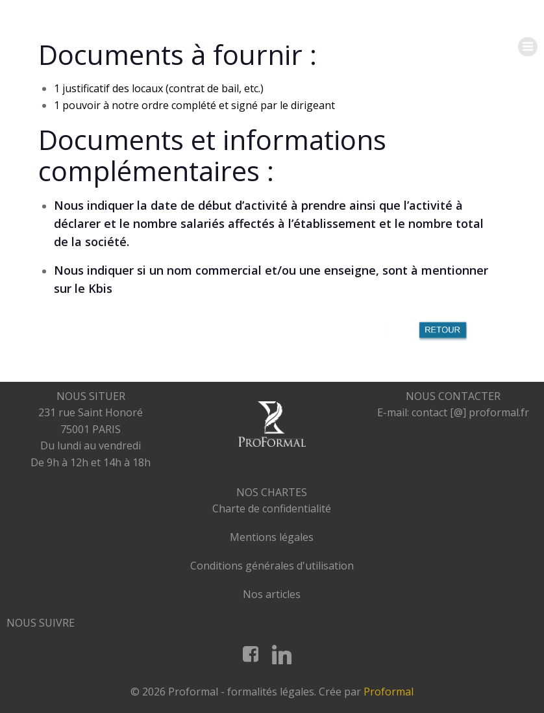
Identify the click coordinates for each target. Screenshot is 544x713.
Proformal (389, 691)
